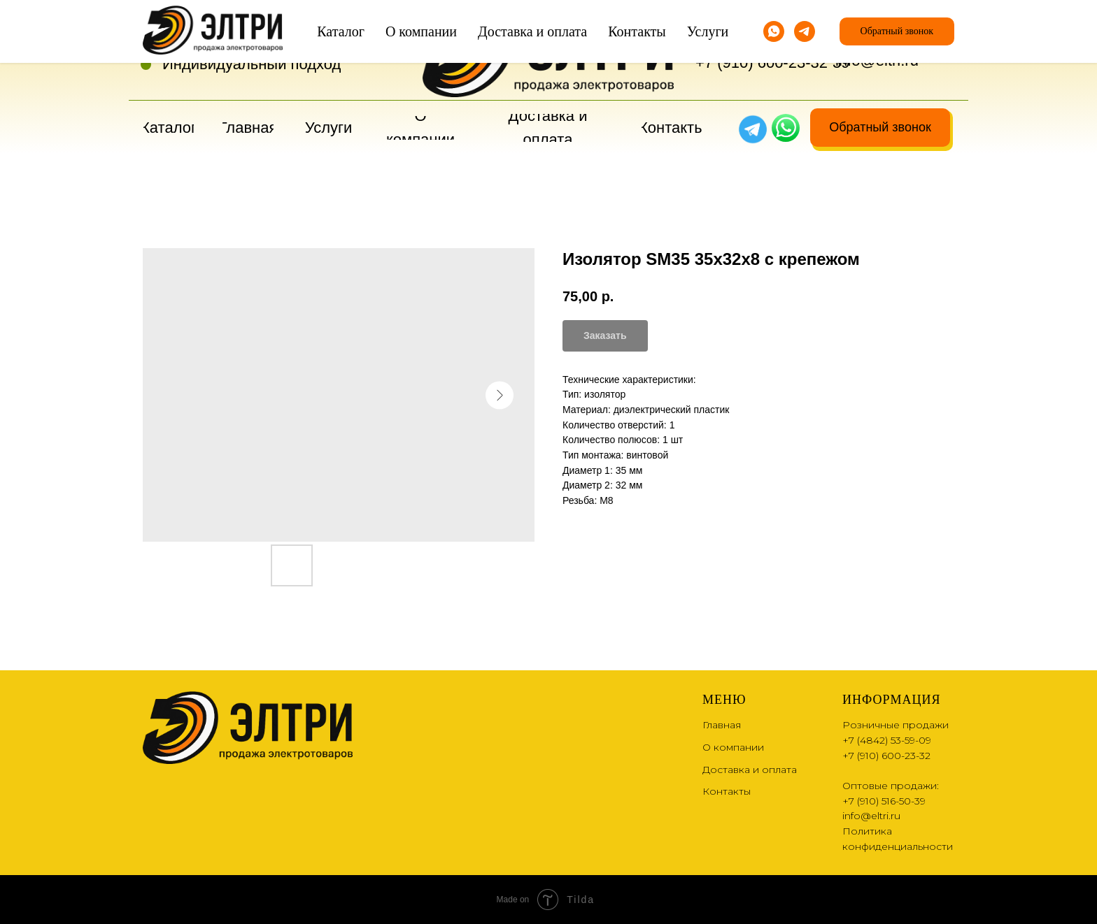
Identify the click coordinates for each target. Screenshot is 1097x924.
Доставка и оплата (749, 769)
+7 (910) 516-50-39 (884, 801)
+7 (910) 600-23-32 (761, 62)
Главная (721, 725)
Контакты (726, 791)
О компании (733, 747)
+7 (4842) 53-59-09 (761, 39)
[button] (880, 127)
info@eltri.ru (877, 60)
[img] (786, 128)
